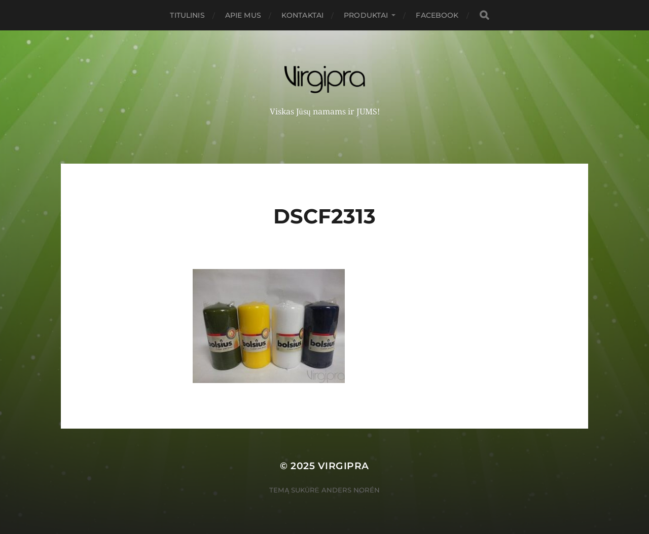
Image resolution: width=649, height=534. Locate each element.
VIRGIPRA (343, 466)
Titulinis (187, 15)
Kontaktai (302, 15)
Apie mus (243, 15)
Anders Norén (350, 490)
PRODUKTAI (366, 15)
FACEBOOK (437, 15)
